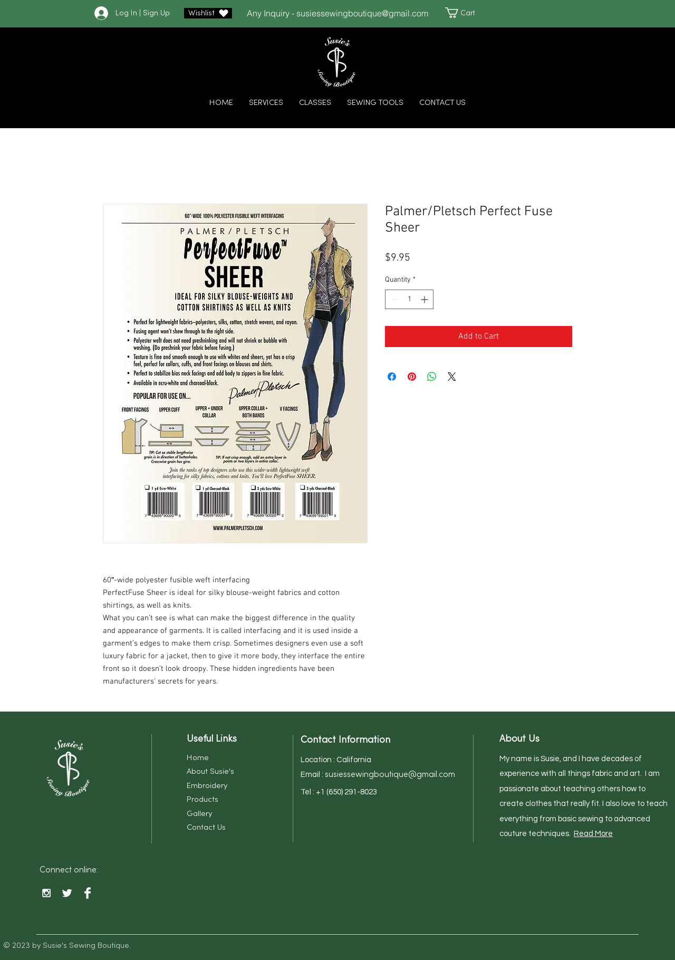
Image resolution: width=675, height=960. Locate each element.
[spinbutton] (409, 299)
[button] (465, 12)
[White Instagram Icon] (46, 893)
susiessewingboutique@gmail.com (362, 13)
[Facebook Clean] (87, 893)
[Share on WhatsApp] (432, 376)
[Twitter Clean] (67, 893)
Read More (593, 834)
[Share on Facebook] (391, 376)
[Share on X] (452, 376)
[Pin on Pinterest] (412, 376)
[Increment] (425, 299)
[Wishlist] (208, 13)
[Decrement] (393, 299)
